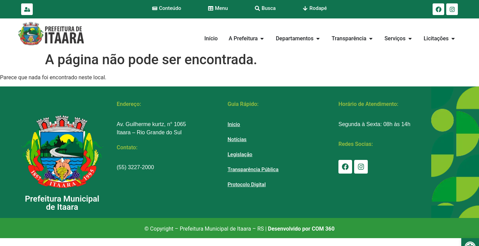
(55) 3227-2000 (135, 167)
